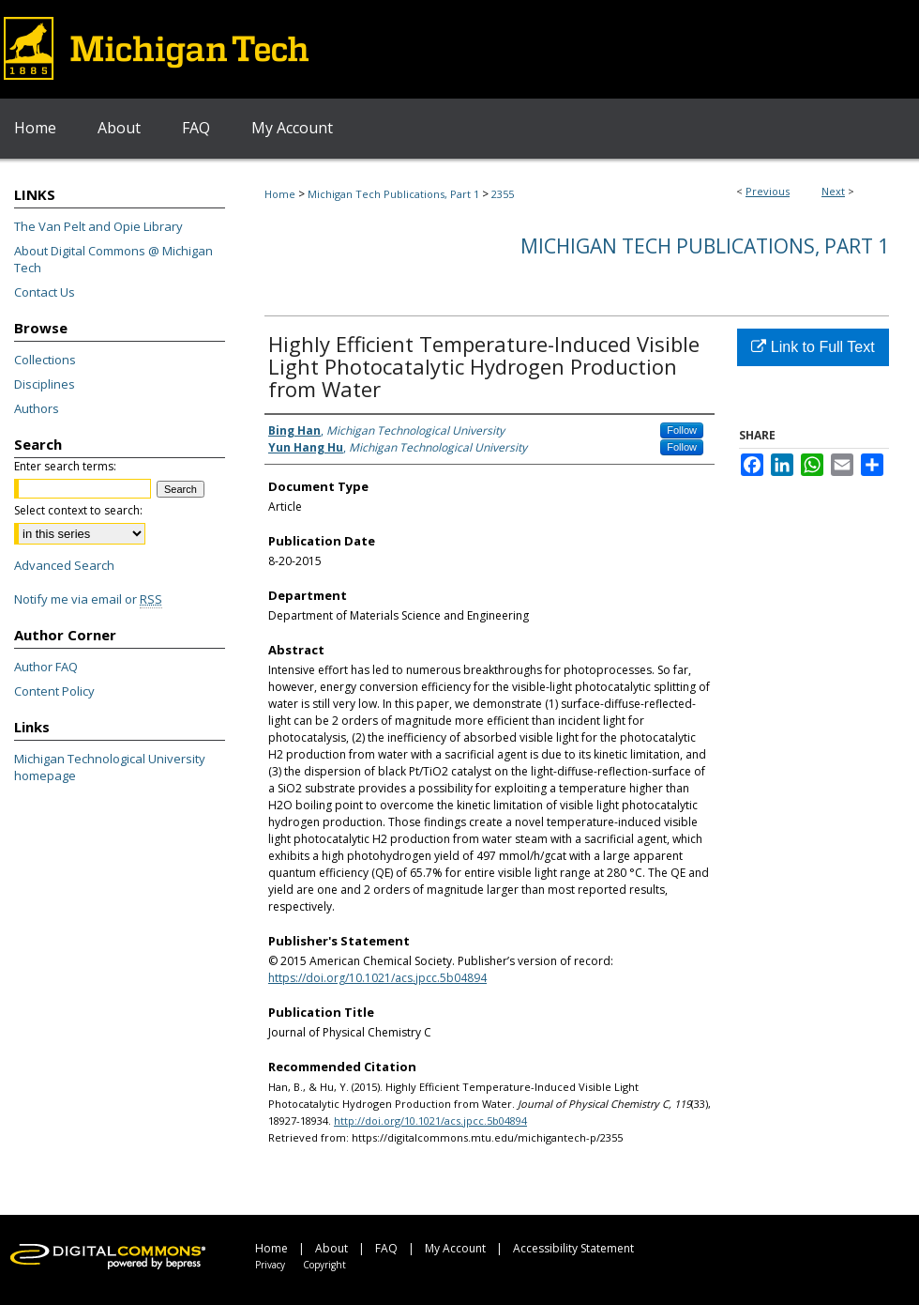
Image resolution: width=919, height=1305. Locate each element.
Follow (682, 430)
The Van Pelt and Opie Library (98, 226)
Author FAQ (46, 666)
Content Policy (54, 691)
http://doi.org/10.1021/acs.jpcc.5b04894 (430, 1120)
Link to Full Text (812, 347)
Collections (45, 359)
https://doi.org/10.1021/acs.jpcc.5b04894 (377, 978)
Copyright (324, 1264)
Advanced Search (64, 565)
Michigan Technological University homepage (109, 767)
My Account (455, 1248)
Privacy (270, 1264)
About (331, 1248)
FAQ (386, 1248)
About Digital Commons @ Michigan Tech (113, 259)
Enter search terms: (65, 466)
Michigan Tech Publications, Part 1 (393, 194)
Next (833, 191)
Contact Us (44, 292)
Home (279, 194)
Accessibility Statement (573, 1248)
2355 (502, 194)
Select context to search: (78, 510)
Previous (768, 191)
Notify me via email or (88, 599)
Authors (36, 408)
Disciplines (44, 384)
